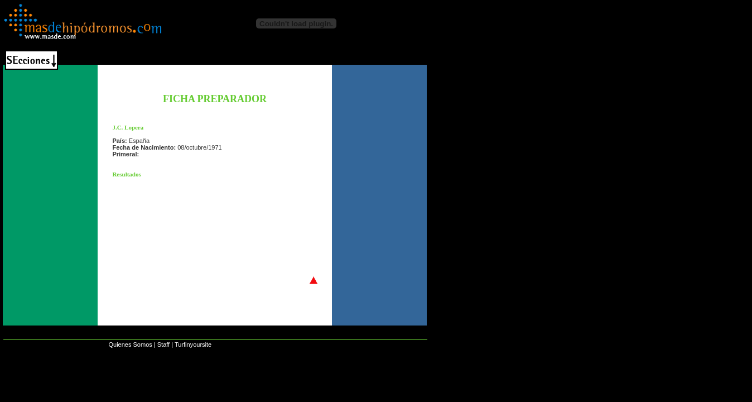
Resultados (126, 174)
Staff (163, 344)
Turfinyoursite (193, 344)
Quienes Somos (130, 344)
